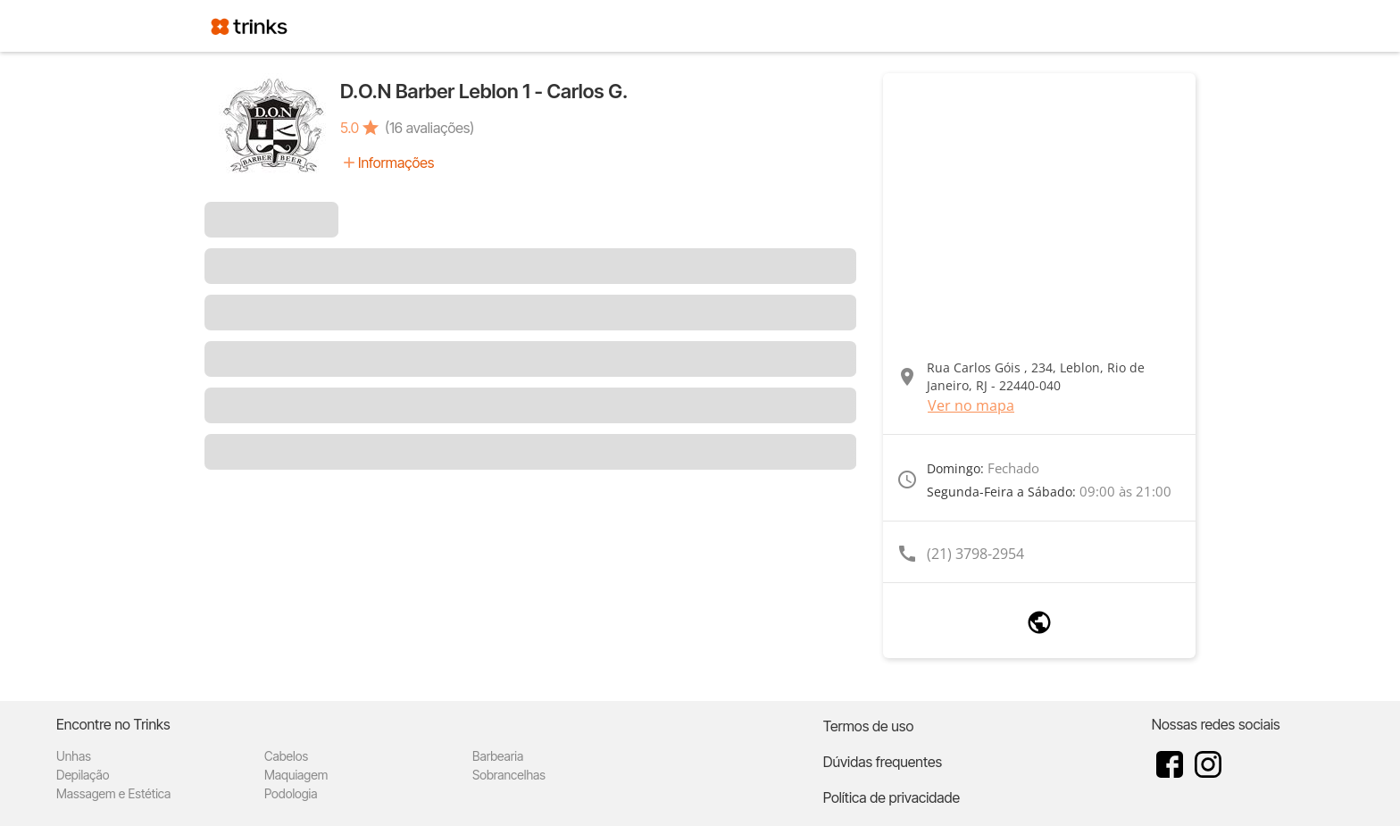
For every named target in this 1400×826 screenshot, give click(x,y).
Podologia (291, 793)
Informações (396, 162)
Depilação (82, 774)
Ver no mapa (971, 405)
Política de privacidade (891, 797)
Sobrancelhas (509, 774)
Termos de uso (868, 726)
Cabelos (286, 755)
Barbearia (497, 755)
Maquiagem (296, 774)
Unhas (73, 755)
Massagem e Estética (113, 793)
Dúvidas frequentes (882, 762)
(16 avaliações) (429, 128)
